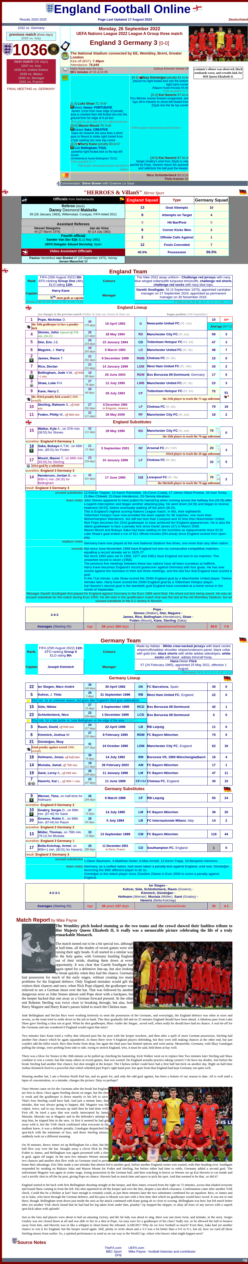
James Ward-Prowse (188, 492)
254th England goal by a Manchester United (177, 578)
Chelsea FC (156, 358)
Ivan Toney (218, 492)
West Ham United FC (163, 366)
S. (53, 404)
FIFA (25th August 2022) (58, 277)
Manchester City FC (162, 334)
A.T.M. (53, 446)
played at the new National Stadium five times (146, 543)
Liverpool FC (157, 477)
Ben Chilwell (98, 496)
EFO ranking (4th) (60, 281)
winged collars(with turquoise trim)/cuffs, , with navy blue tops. (183, 281)
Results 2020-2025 (33, 19)
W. (50, 414)
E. (49, 391)
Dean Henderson (125, 496)
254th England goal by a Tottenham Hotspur (170, 582)
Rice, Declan (47, 366)
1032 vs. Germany (31, 28)
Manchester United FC (164, 350)
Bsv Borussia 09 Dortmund (168, 374)
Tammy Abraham (157, 496)
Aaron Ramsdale (128, 492)
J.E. (48, 342)
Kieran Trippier (99, 492)
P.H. (50, 383)
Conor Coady (157, 492)
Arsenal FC (155, 448)
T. (50, 358)
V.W (55, 372)
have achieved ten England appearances (179, 522)
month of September (98, 589)
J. (51, 350)
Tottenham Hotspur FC (164, 391)
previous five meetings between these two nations (126, 563)
